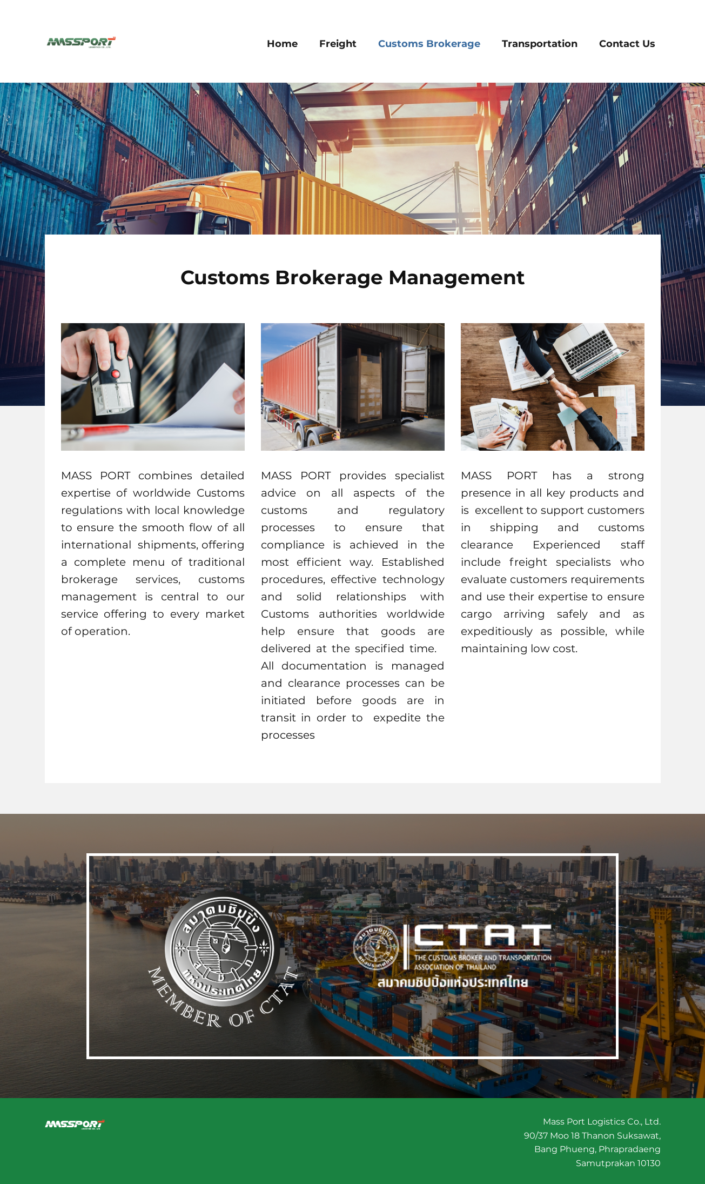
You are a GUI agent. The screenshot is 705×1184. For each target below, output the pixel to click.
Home (282, 44)
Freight (338, 44)
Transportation (540, 44)
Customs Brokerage (429, 44)
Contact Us (627, 44)
